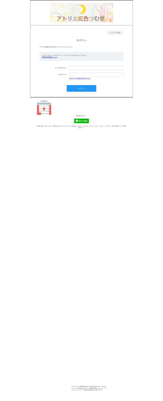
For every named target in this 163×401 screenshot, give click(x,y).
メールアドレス (60, 68)
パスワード (62, 75)
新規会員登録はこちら (49, 57)
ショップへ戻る (115, 33)
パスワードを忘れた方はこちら (79, 78)
